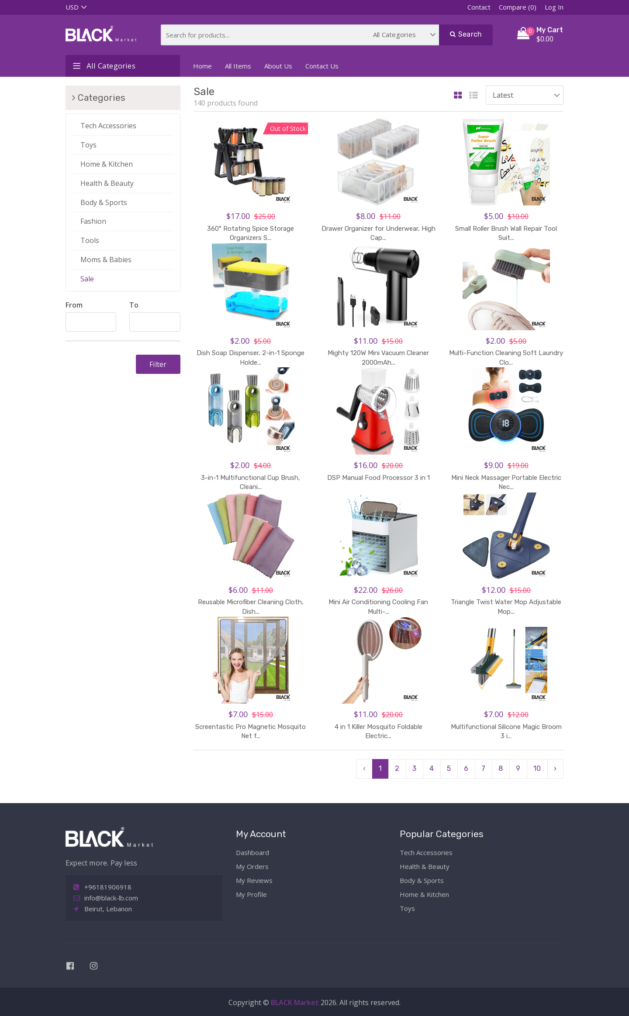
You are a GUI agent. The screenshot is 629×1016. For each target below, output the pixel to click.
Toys (88, 145)
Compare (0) (517, 7)
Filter (157, 364)
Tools (89, 240)
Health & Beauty (107, 183)
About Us (278, 66)
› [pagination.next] (555, 768)
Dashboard (252, 852)
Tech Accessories (108, 125)
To (133, 305)
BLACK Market (296, 1002)
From (74, 305)
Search (466, 34)
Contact (479, 7)
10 (537, 768)
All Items (238, 66)
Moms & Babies (105, 259)
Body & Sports (103, 202)
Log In (554, 7)
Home (202, 66)
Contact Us (322, 66)
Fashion (93, 221)
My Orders (252, 866)
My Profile (251, 894)
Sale (87, 279)
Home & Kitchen (106, 164)
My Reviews (254, 880)
